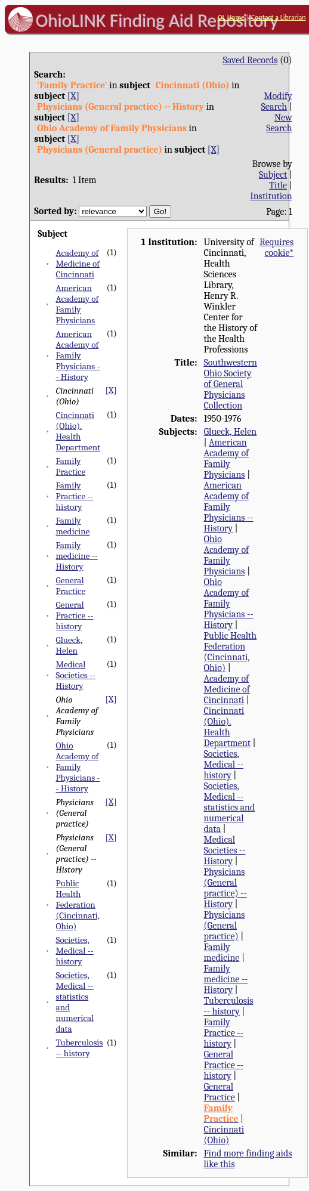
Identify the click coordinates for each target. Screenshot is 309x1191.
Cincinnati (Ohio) (223, 1135)
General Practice (71, 585)
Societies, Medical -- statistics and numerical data (229, 807)
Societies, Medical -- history (75, 951)
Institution (271, 196)
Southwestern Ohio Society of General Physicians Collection (230, 384)
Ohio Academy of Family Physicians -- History (78, 767)
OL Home (231, 17)
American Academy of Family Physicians (77, 304)
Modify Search (276, 101)
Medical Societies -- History (76, 675)
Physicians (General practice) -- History (224, 888)
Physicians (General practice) (224, 926)
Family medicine (73, 526)
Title (278, 185)
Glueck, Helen (69, 645)
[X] (73, 96)
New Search (279, 123)
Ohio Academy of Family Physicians (226, 555)
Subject (273, 174)
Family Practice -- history (75, 496)
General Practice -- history (75, 615)
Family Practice (71, 466)
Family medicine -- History (77, 556)
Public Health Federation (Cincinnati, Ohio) (78, 905)
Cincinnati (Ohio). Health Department (78, 431)
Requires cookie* (276, 247)
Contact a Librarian (278, 17)
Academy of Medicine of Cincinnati (78, 264)
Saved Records (250, 60)
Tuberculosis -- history (79, 1048)
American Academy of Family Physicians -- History (78, 355)
